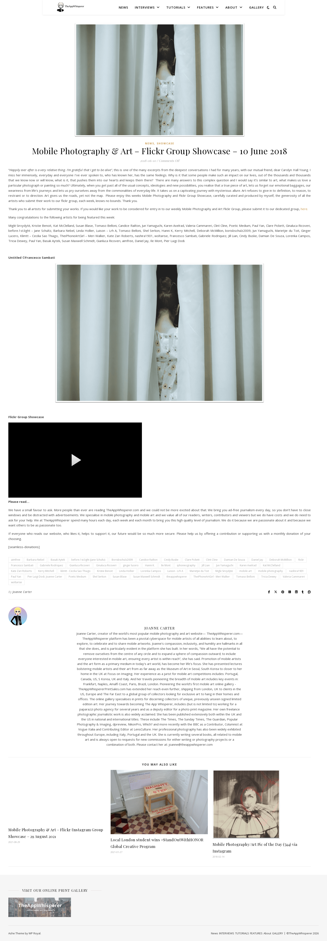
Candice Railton (148, 559)
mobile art (245, 571)
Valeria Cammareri (294, 576)
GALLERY (256, 7)
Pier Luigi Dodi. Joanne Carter (45, 576)
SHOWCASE (165, 143)
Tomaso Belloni (245, 576)
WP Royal (34, 933)
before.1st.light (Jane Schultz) (88, 559)
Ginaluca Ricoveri (106, 565)
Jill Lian (206, 565)
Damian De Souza (234, 559)
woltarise (16, 582)
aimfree (15, 559)
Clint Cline (212, 559)
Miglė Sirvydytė (224, 571)
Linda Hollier (126, 571)
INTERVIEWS (145, 7)
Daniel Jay (257, 559)
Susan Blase (120, 576)
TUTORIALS (175, 7)
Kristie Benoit (105, 571)
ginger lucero (131, 565)
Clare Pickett (192, 559)
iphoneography (186, 565)
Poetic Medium (77, 576)
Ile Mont (165, 565)
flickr (301, 559)
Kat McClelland (271, 565)
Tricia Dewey (268, 576)
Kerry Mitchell (46, 571)
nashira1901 (296, 571)
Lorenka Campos (151, 571)
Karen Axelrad (248, 565)
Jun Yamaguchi (224, 565)
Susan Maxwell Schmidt (146, 576)
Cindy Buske (171, 559)
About (231, 7)
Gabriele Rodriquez (51, 565)
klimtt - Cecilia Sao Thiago (76, 571)
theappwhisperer (177, 576)
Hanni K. (150, 565)
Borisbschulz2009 (122, 559)
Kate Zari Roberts (21, 571)
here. (304, 209)
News (123, 7)
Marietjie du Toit (199, 571)
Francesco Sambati (22, 565)
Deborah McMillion (280, 559)
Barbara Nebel (35, 559)
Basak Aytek (58, 559)
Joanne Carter (22, 592)
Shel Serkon (99, 576)
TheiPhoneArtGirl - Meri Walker (211, 576)
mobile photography (270, 571)
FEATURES (205, 7)
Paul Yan (16, 576)
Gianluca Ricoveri (79, 565)
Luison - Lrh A (175, 571)
